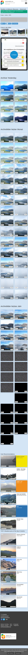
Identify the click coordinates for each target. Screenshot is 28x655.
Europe (2, 15)
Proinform (5, 633)
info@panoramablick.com (6, 645)
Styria (10, 15)
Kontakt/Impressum (5, 634)
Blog (7, 638)
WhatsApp (15, 42)
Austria (6, 15)
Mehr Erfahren (10, 653)
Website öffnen (14, 73)
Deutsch (22, 0)
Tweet (4, 42)
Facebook (2, 638)
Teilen (9, 42)
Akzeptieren (18, 653)
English (26, 0)
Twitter (4, 638)
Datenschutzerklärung (5, 636)
